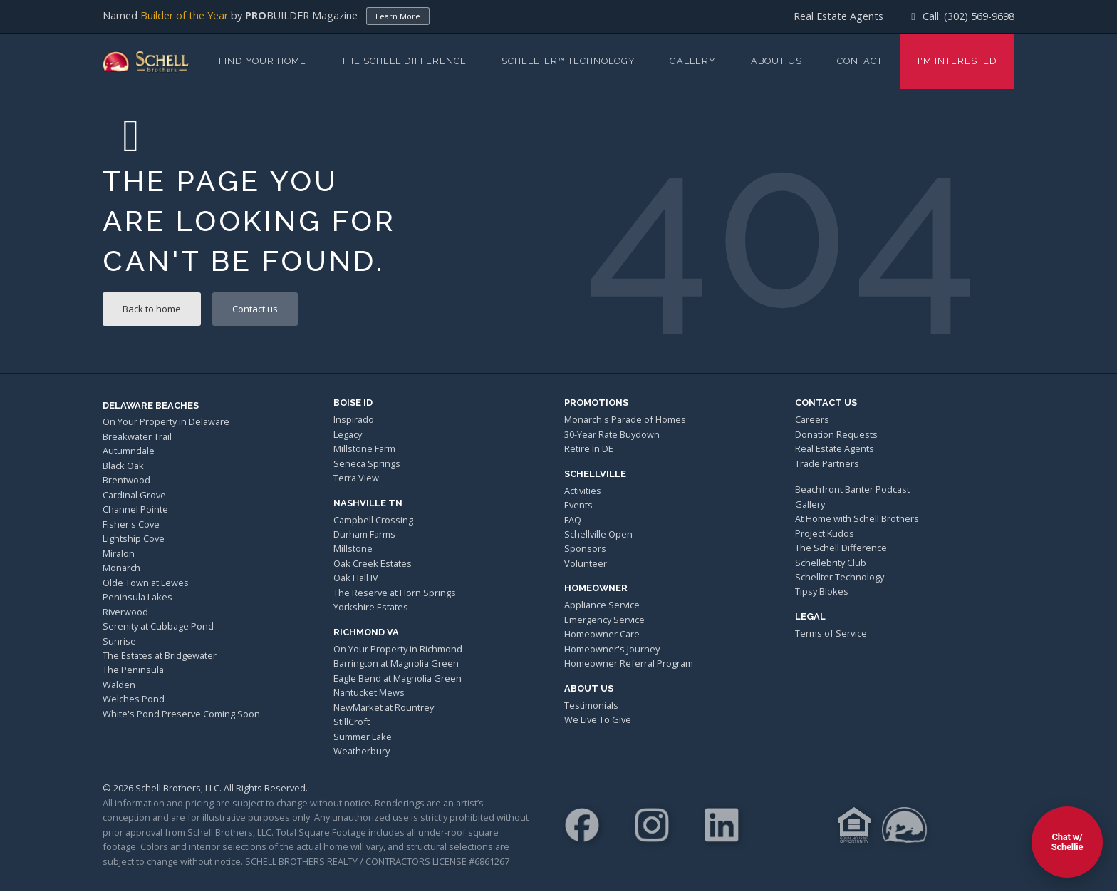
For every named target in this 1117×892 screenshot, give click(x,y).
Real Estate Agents (838, 16)
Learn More (397, 16)
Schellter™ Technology (568, 61)
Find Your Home (262, 61)
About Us (776, 61)
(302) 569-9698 (979, 16)
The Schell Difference (404, 61)
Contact (860, 61)
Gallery (693, 61)
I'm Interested (957, 61)
